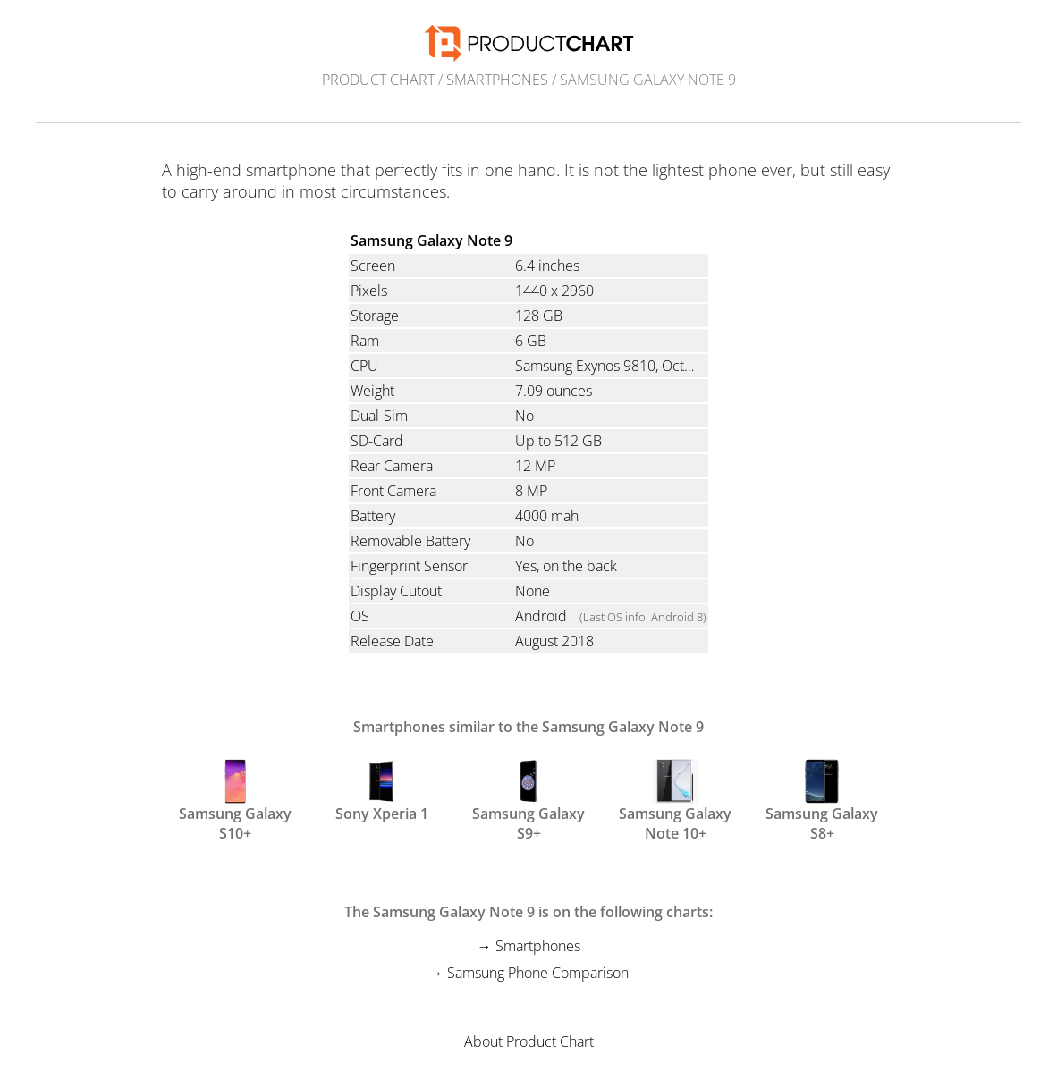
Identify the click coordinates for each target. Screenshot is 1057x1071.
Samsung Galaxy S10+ (235, 799)
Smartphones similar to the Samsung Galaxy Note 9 (528, 727)
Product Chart (378, 79)
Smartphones (497, 79)
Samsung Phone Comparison (538, 972)
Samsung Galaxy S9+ (528, 799)
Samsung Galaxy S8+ (821, 799)
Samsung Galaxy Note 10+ (675, 799)
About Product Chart (529, 1041)
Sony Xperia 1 (381, 791)
